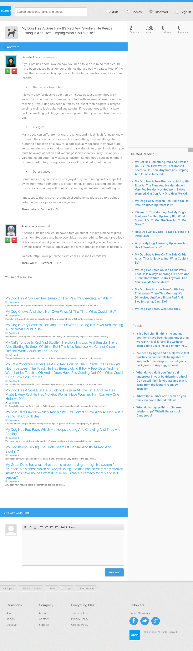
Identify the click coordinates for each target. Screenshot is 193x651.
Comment (46, 209)
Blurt (58, 209)
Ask (112, 12)
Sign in (182, 12)
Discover (158, 12)
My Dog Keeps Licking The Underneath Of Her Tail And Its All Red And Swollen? (58, 449)
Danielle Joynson (32, 57)
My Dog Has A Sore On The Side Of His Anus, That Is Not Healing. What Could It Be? (161, 259)
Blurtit (5, 11)
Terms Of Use (79, 613)
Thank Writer (29, 209)
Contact (43, 619)
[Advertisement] (49, 289)
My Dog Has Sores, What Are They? (158, 309)
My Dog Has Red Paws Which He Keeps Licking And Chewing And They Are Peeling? (62, 432)
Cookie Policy (79, 625)
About (43, 613)
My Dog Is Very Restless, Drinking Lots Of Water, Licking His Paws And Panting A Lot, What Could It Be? (64, 327)
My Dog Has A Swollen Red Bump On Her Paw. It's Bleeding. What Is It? (59, 298)
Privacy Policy (79, 619)
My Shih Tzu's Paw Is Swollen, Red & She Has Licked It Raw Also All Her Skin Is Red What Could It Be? (64, 414)
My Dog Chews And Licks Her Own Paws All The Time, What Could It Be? (60, 311)
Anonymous (29, 226)
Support (44, 625)
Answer (114, 572)
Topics (134, 12)
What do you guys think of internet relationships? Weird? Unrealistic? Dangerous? (159, 411)
